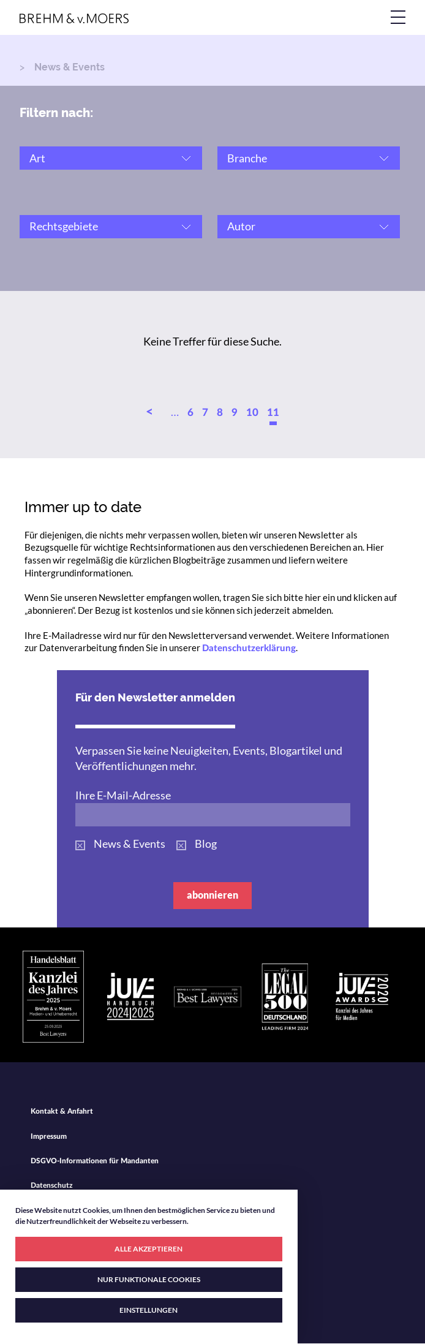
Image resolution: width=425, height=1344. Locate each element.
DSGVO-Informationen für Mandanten (95, 1161)
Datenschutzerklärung (249, 648)
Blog (206, 843)
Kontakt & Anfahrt (62, 1111)
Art (37, 158)
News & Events (129, 843)
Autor (241, 226)
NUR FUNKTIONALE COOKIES (148, 1279)
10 (252, 412)
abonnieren (212, 894)
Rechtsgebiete (63, 226)
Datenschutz (52, 1185)
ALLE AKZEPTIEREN (148, 1248)
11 (273, 412)
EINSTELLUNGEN (148, 1310)
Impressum (49, 1136)
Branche (247, 158)
